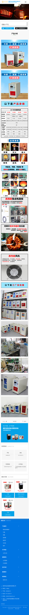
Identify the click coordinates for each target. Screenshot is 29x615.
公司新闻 (5, 560)
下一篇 (24, 421)
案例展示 (4, 571)
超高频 (4, 537)
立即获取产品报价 (8, 28)
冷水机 (4, 543)
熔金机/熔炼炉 (6, 529)
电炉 (4, 545)
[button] (27, 25)
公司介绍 (5, 553)
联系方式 (5, 579)
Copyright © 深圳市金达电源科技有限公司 (11, 607)
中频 (4, 532)
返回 (14, 421)
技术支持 (4, 567)
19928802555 (22, 28)
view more (8, 496)
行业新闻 (5, 563)
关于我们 (4, 549)
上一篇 (5, 421)
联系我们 (4, 576)
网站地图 (17, 608)
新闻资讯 (4, 557)
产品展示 (4, 526)
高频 (4, 534)
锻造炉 (4, 540)
